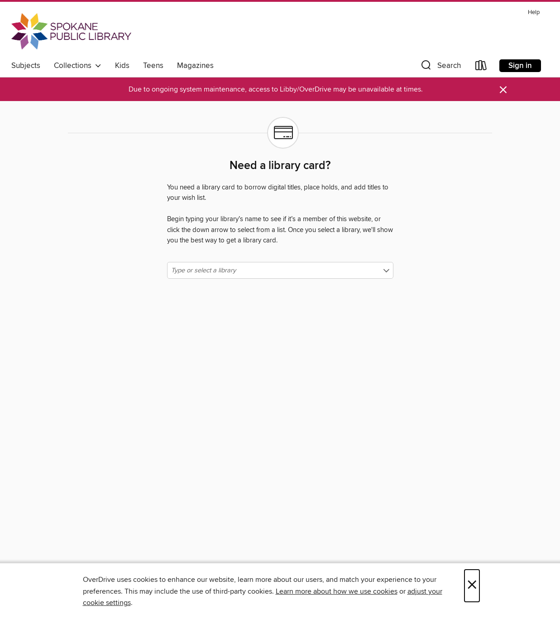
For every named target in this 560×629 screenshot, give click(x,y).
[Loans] (481, 67)
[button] (440, 67)
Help (534, 12)
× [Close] (472, 585)
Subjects (25, 66)
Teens (153, 66)
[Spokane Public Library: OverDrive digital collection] (71, 31)
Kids (122, 66)
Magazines (195, 66)
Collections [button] (77, 66)
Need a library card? (280, 166)
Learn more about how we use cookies (336, 591)
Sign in (520, 66)
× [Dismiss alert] (503, 90)
